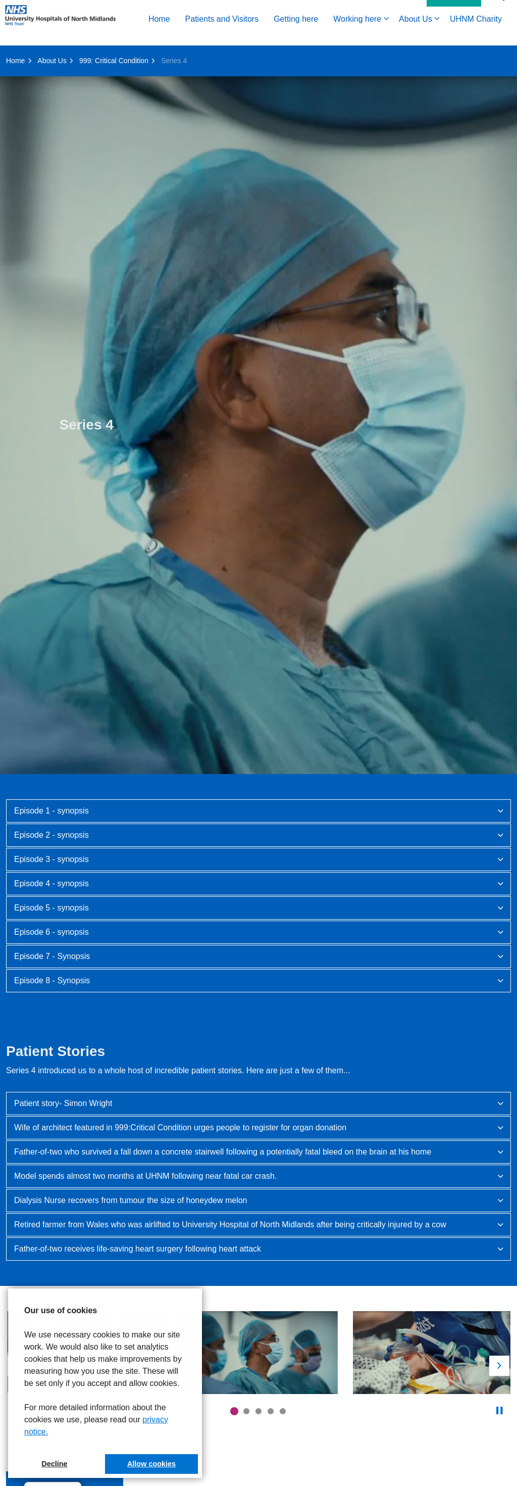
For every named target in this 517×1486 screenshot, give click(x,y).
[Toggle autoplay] (499, 1411)
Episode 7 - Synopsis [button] (52, 956)
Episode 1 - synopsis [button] (51, 810)
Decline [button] (54, 1464)
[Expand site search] (499, 34)
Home (18, 57)
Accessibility (398, 34)
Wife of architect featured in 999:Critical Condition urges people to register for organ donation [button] (180, 1127)
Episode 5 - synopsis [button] (51, 907)
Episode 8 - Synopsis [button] (52, 980)
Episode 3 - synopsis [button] (51, 859)
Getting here (155, 57)
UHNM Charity (335, 57)
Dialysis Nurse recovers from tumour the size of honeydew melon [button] (130, 1200)
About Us (274, 57)
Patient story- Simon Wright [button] (63, 1103)
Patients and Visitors (81, 57)
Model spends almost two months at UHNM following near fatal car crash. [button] (145, 1176)
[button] (259, 1352)
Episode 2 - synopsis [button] (51, 835)
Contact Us (454, 34)
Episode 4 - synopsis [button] (51, 883)
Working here (216, 57)
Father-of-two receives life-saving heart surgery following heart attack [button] (137, 1248)
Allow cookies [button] (151, 1464)
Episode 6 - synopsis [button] (51, 932)
